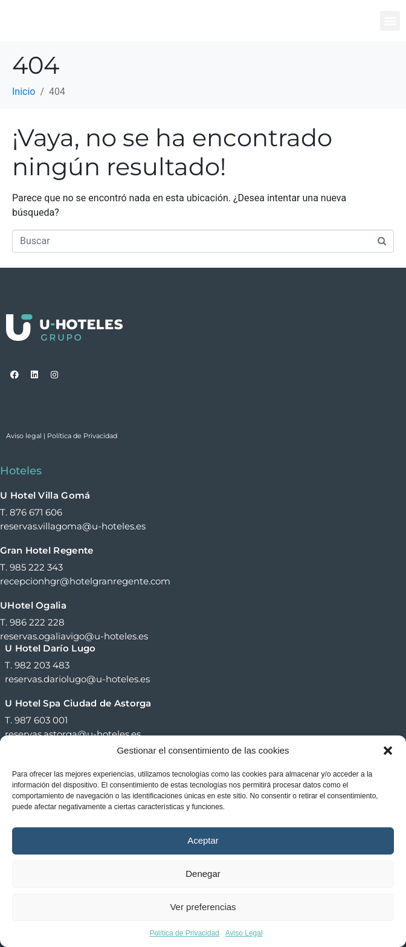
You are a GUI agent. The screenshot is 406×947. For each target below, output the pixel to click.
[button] (388, 751)
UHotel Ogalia (33, 605)
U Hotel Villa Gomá (45, 495)
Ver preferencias (203, 907)
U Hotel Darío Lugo (50, 648)
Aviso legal (24, 435)
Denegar (203, 873)
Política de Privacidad (184, 933)
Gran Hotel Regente (46, 550)
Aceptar (203, 840)
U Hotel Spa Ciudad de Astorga (78, 703)
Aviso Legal (244, 933)
